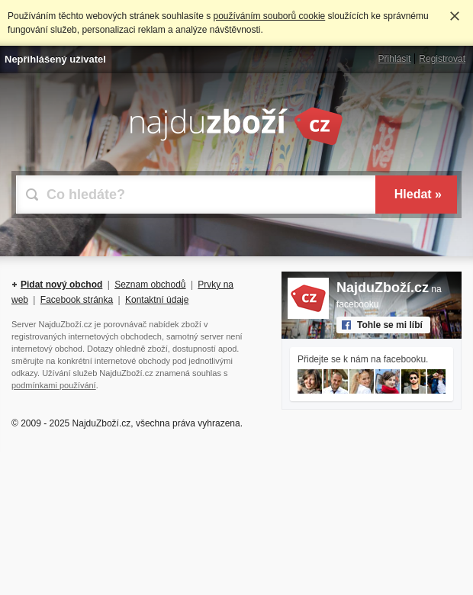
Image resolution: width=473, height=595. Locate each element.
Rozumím (455, 16)
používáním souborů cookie (269, 16)
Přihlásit (394, 58)
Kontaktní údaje (156, 299)
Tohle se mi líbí (390, 325)
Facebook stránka (76, 299)
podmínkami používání (53, 385)
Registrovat (442, 58)
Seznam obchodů (149, 284)
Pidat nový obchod (61, 284)
